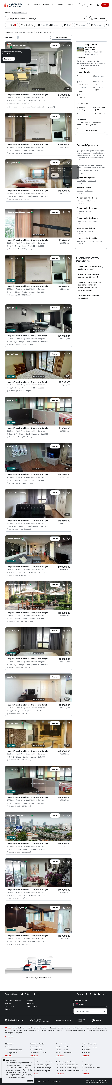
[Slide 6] (41, 89)
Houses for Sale (36, 1050)
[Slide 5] (40, 89)
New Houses (86, 1053)
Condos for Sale (36, 1047)
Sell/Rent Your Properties (91, 1068)
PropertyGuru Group (13, 1000)
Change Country (80, 1000)
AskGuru (8, 1047)
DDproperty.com (10, 1028)
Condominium (85, 157)
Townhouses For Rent (63, 1053)
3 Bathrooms (92, 221)
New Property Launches (90, 1047)
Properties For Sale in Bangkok (67, 1068)
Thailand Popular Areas (65, 1062)
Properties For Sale (37, 1044)
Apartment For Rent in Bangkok (41, 1068)
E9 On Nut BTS (81, 231)
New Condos (86, 1050)
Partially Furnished (95, 241)
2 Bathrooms (81, 221)
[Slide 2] (34, 89)
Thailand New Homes (90, 1044)
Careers (7, 1009)
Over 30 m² (80, 211)
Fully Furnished (82, 241)
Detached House (97, 157)
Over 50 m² (89, 211)
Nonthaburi (88, 191)
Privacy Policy (28, 1070)
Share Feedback (32, 1006)
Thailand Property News (13, 1050)
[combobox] (46, 18)
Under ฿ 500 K (81, 181)
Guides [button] (61, 5)
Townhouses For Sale (38, 1053)
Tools (84, 1062)
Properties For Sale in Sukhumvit (67, 1071)
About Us (8, 1003)
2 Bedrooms (81, 201)
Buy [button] (29, 5)
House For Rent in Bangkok (40, 1071)
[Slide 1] (33, 89)
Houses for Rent (62, 1050)
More (70, 5)
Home (7, 13)
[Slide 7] (43, 234)
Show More (80, 159)
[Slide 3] (36, 89)
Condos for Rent (62, 1047)
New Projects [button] (49, 5)
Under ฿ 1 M (92, 181)
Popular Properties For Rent (41, 1062)
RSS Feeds (85, 1071)
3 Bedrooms (91, 201)
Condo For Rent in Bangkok (40, 1065)
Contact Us (31, 1000)
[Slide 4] (38, 89)
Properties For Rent (63, 1044)
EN (92, 5)
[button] (82, 68)
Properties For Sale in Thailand (67, 1065)
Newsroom (31, 1003)
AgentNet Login (87, 1065)
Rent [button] (37, 5)
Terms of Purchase (54, 1081)
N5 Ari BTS (91, 231)
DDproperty (9, 1044)
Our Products (9, 1006)
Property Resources (12, 1053)
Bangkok (80, 191)
